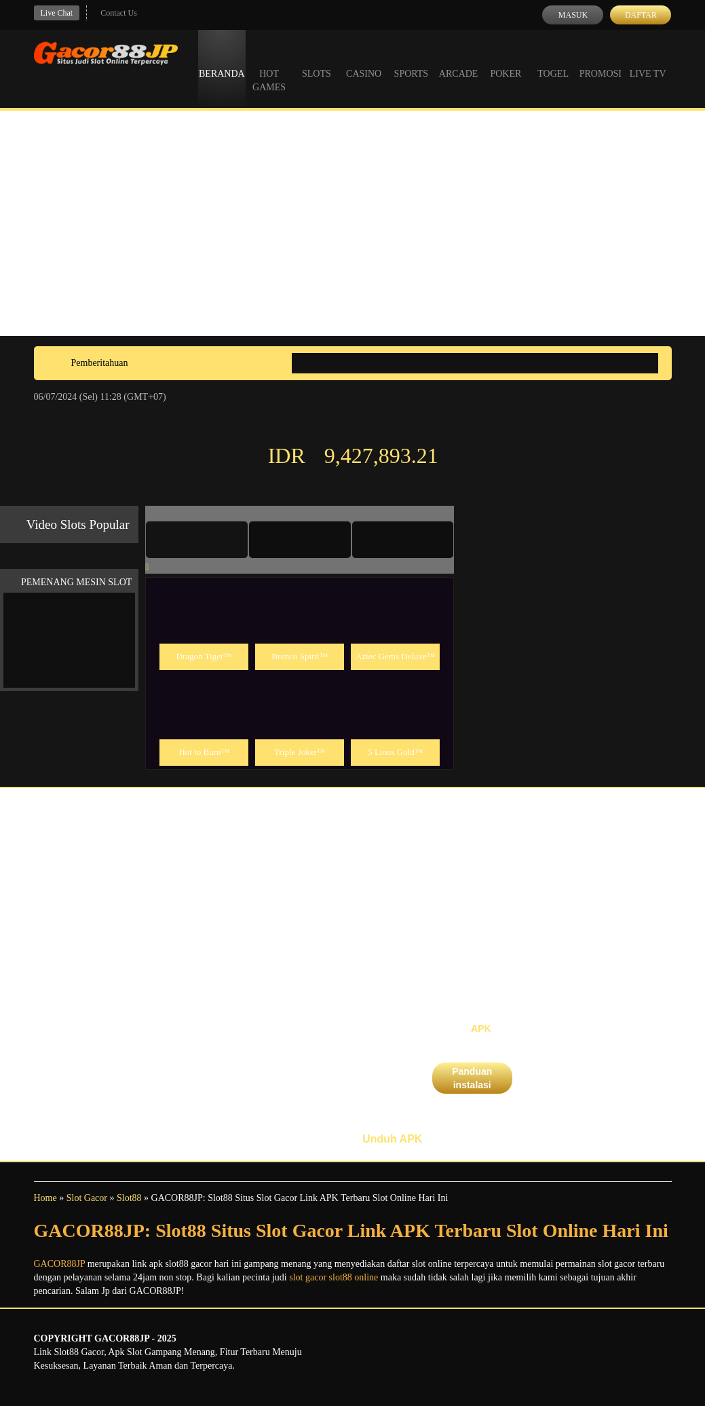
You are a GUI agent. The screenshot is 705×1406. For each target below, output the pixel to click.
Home (45, 1198)
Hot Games (269, 67)
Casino (363, 61)
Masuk (573, 15)
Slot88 (129, 1198)
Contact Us (118, 13)
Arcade (458, 61)
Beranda (222, 61)
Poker (505, 61)
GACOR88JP (59, 1264)
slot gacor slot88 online (333, 1277)
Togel (553, 61)
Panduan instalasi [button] (472, 1078)
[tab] (197, 539)
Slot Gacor (86, 1198)
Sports (411, 61)
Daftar (641, 15)
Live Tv (648, 61)
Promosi (600, 61)
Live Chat (57, 13)
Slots (316, 61)
